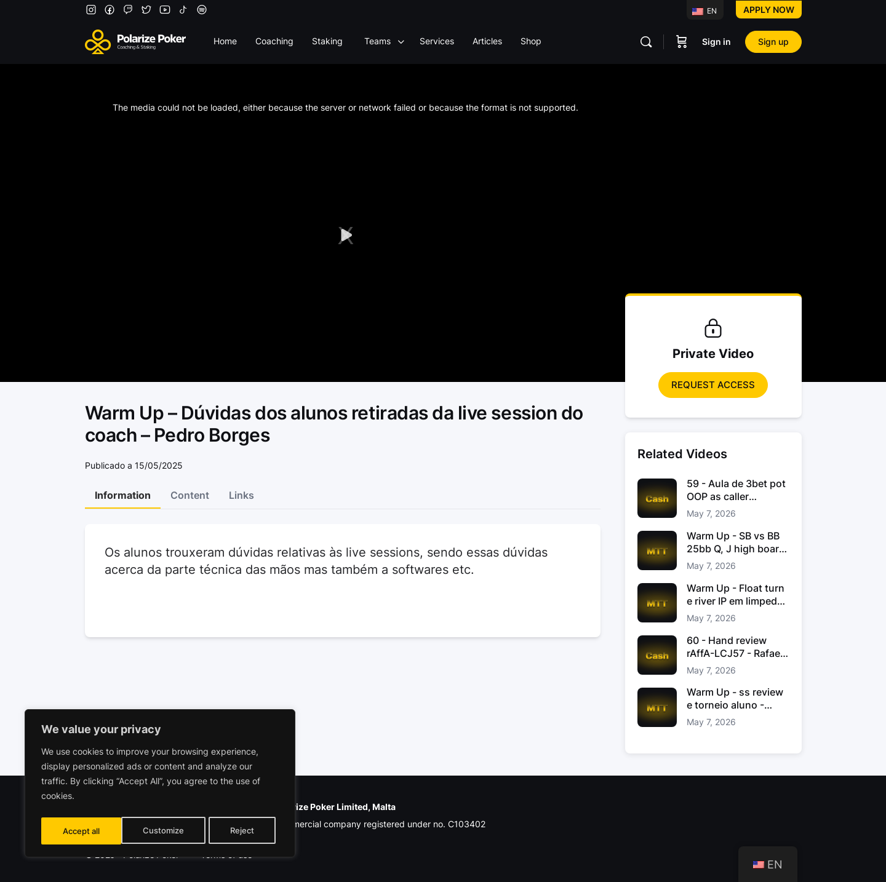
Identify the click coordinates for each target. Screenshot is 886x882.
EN (704, 10)
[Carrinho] (682, 42)
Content (189, 495)
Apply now (768, 9)
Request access (713, 385)
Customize (82, 830)
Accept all (238, 830)
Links (241, 495)
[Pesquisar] (646, 41)
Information (123, 495)
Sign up (773, 41)
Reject (161, 830)
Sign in (716, 41)
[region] (160, 785)
